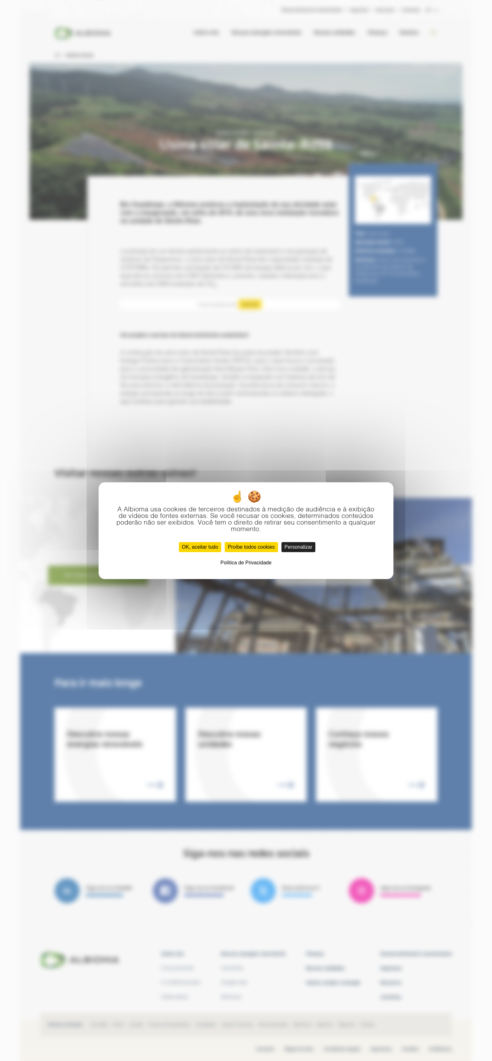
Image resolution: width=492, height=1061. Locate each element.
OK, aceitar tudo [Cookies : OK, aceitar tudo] (200, 547)
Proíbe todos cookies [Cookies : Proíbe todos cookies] (251, 547)
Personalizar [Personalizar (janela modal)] (299, 547)
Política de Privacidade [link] (246, 562)
